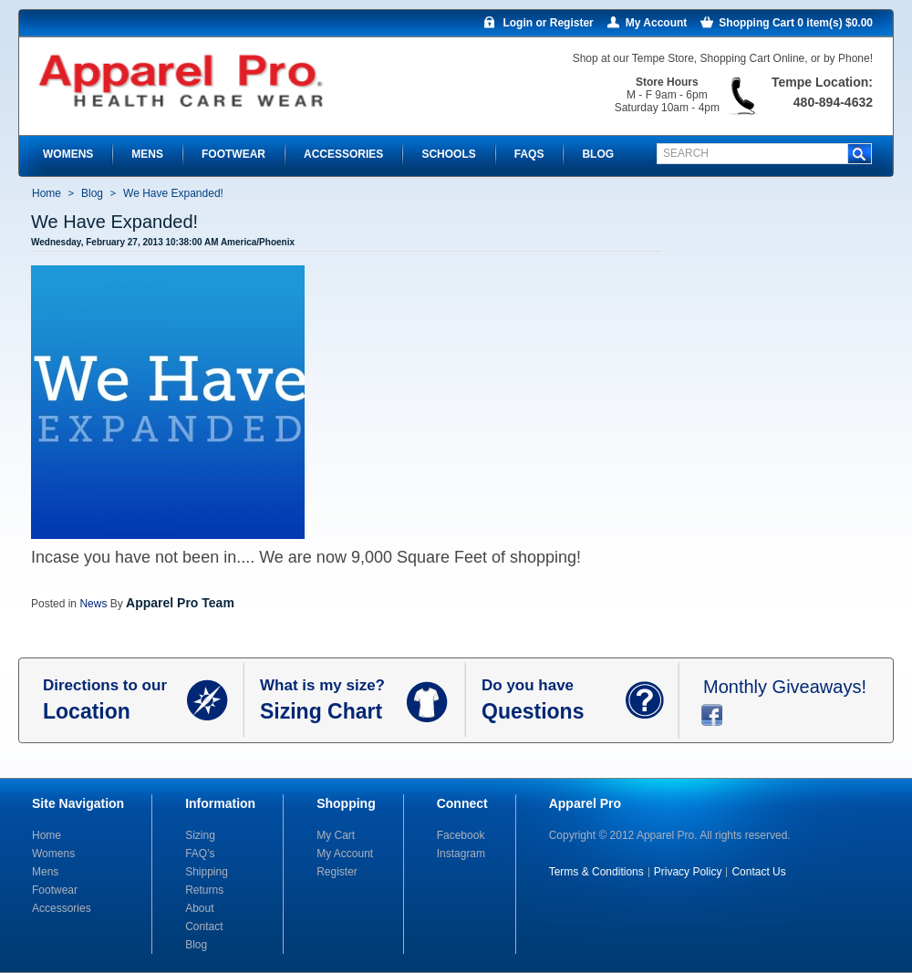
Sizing (200, 835)
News (93, 603)
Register (337, 871)
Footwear (55, 890)
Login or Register (548, 22)
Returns (204, 890)
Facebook (461, 835)
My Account (657, 22)
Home (46, 193)
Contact (204, 926)
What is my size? (333, 700)
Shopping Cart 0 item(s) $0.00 (796, 22)
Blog (92, 193)
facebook (711, 715)
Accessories (61, 908)
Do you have (554, 700)
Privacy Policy (688, 871)
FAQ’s (199, 853)
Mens (45, 871)
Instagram (461, 853)
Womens (53, 853)
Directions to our (115, 700)
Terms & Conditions (596, 871)
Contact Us (758, 871)
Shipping (206, 871)
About (199, 908)
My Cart (335, 835)
